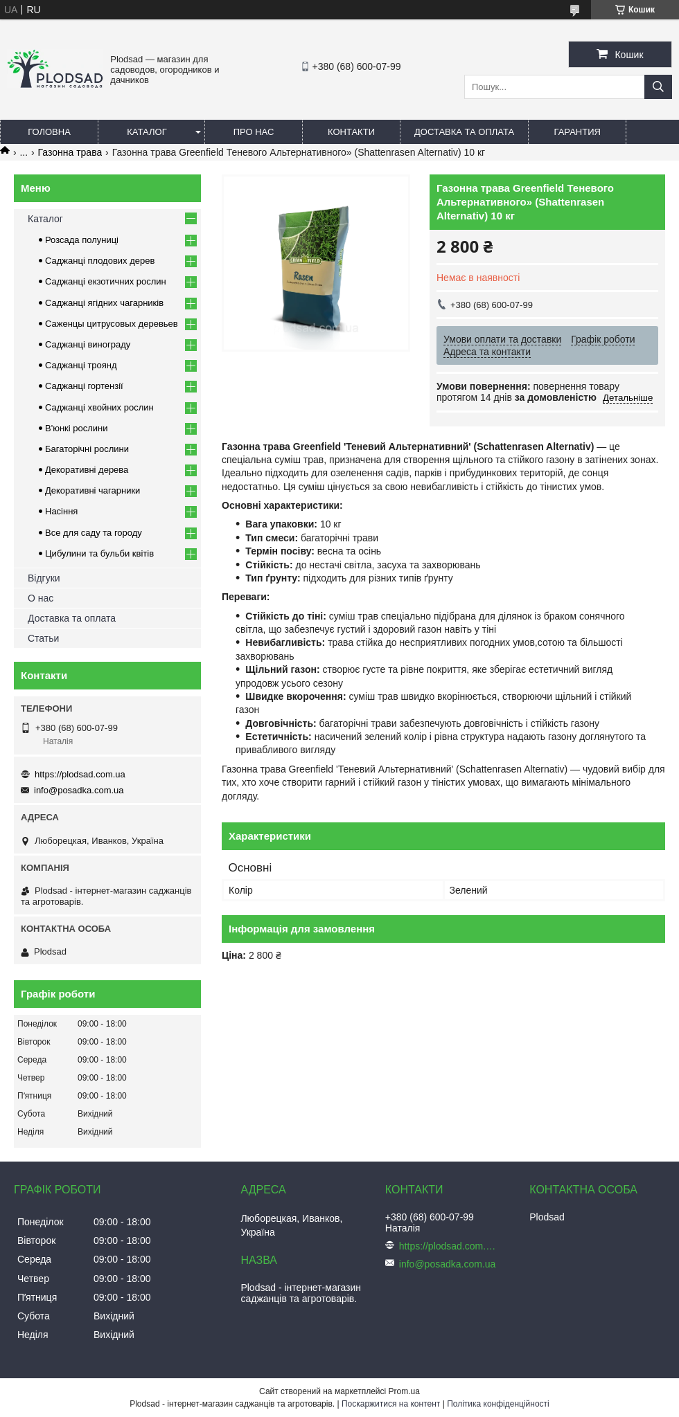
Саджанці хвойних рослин (99, 407)
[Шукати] (658, 87)
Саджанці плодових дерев (100, 260)
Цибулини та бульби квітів (99, 553)
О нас (40, 598)
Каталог (146, 132)
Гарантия (577, 132)
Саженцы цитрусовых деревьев (111, 323)
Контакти (351, 132)
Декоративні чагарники (92, 490)
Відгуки (44, 578)
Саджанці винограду (87, 344)
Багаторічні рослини (87, 449)
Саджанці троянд (81, 365)
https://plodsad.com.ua (80, 774)
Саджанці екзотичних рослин (105, 281)
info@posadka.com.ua (79, 790)
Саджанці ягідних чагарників (104, 303)
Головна (49, 132)
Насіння (61, 511)
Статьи (43, 638)
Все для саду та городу (93, 532)
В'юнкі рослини (76, 428)
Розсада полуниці (81, 240)
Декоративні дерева (86, 469)
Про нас (253, 132)
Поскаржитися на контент (391, 1404)
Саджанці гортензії (84, 386)
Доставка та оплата (464, 132)
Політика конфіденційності (498, 1404)
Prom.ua (404, 1391)
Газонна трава (70, 152)
